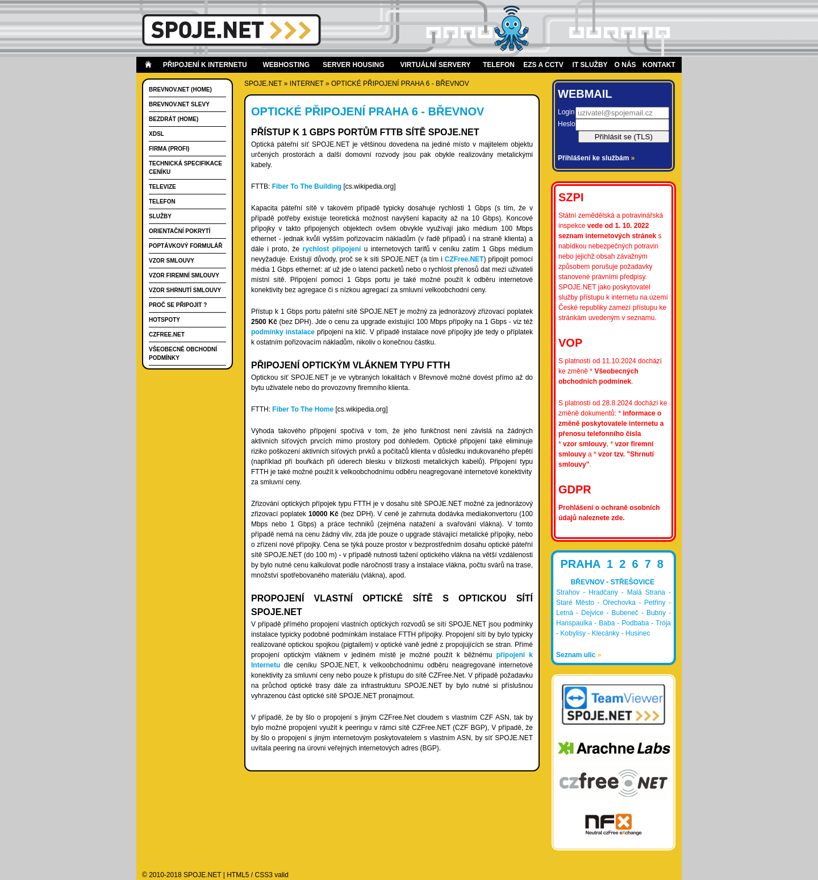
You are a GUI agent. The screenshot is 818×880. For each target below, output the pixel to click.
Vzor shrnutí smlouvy (185, 290)
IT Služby (590, 65)
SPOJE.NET (263, 84)
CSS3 (264, 875)
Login (566, 112)
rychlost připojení (332, 249)
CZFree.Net (167, 334)
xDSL (156, 134)
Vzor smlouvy (171, 261)
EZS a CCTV (543, 65)
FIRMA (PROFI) (169, 149)
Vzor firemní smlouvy (184, 275)
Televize (162, 187)
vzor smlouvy (585, 444)
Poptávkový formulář (185, 246)
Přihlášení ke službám (596, 158)
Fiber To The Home (302, 409)
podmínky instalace (283, 332)
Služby (160, 216)
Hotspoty (164, 320)
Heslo (566, 124)
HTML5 (238, 875)
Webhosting (286, 65)
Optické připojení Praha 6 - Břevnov (400, 84)
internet (307, 84)
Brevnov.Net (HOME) (180, 89)
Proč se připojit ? (178, 305)
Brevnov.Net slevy (179, 104)
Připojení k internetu (205, 65)
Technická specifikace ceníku (185, 167)
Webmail (585, 94)
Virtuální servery (435, 65)
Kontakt (658, 65)
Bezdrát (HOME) (173, 119)
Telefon (499, 65)
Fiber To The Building (306, 186)
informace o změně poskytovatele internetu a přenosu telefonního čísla (610, 423)
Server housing (353, 65)
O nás (625, 65)
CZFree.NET (464, 259)
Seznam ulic (578, 655)
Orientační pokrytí (179, 231)
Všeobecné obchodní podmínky (183, 353)
